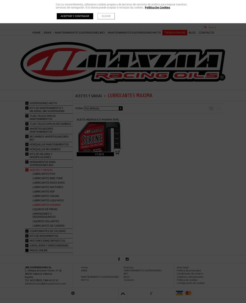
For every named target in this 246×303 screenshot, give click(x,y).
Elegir (106, 16)
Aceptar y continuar (75, 16)
